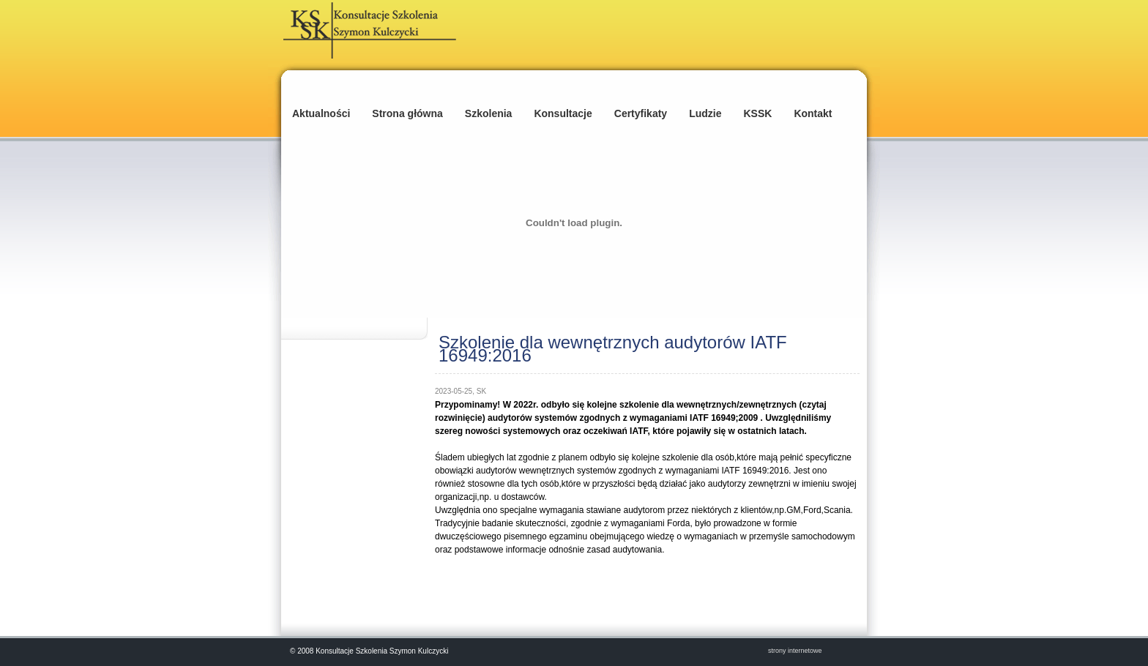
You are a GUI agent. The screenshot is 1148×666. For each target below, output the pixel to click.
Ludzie (705, 113)
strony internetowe (795, 650)
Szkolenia (488, 113)
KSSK (757, 113)
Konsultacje (563, 113)
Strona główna (407, 113)
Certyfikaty (640, 113)
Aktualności (321, 113)
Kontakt (813, 113)
